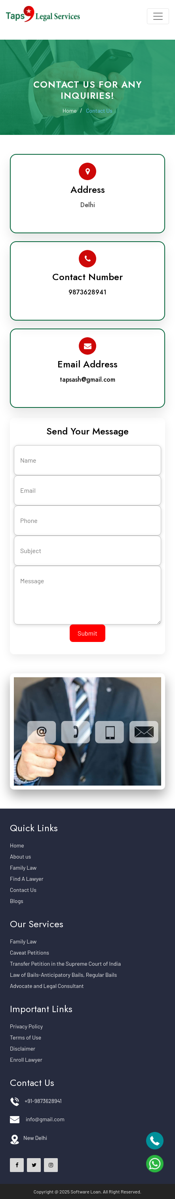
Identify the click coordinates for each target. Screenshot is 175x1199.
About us (20, 856)
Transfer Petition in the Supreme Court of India (65, 963)
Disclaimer (22, 1048)
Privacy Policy (26, 1026)
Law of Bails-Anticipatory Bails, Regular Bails (63, 974)
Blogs (16, 900)
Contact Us (99, 110)
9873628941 (87, 292)
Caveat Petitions (29, 952)
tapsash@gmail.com (87, 379)
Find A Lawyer (27, 878)
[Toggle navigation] (158, 16)
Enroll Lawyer (26, 1059)
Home (71, 110)
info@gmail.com (45, 1119)
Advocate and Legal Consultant (47, 985)
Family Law (23, 867)
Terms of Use (25, 1037)
